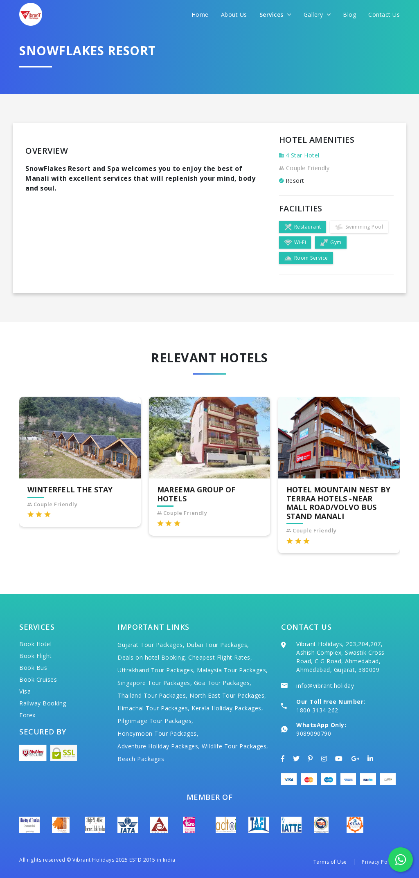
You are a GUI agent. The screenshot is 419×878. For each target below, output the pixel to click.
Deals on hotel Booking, (152, 657)
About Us (234, 14)
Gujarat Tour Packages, (151, 645)
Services (275, 14)
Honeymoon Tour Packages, (157, 733)
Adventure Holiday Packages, (158, 746)
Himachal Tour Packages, (153, 708)
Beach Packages (140, 759)
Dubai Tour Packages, (218, 645)
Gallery (317, 14)
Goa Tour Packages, (223, 683)
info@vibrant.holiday (325, 685)
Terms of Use (330, 861)
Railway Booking (42, 703)
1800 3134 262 (317, 710)
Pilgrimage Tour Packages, (155, 721)
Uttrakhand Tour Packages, (156, 670)
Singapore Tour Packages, (154, 683)
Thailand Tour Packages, (152, 695)
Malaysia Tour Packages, (232, 670)
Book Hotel (35, 644)
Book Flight (35, 656)
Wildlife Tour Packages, (235, 746)
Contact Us (384, 14)
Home (200, 14)
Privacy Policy (379, 861)
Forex (27, 715)
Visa (25, 691)
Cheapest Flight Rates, (220, 657)
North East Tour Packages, (227, 695)
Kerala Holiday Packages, (227, 708)
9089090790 (313, 733)
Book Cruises (38, 679)
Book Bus (33, 667)
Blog (349, 14)
